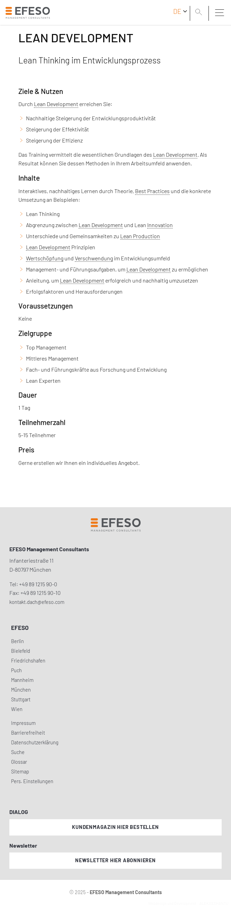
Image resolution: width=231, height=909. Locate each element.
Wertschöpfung (44, 258)
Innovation (160, 225)
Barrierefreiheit (28, 733)
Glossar (19, 762)
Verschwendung (94, 258)
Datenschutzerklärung (35, 742)
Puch (16, 670)
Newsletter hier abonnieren (115, 860)
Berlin (17, 641)
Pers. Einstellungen (32, 781)
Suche (18, 752)
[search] (200, 12)
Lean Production (140, 236)
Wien (17, 709)
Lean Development (56, 104)
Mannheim (22, 680)
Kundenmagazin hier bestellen (115, 827)
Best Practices (152, 191)
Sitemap (20, 771)
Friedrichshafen (28, 661)
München (21, 690)
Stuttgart (20, 699)
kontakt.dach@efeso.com (36, 602)
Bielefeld (20, 651)
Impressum (23, 723)
